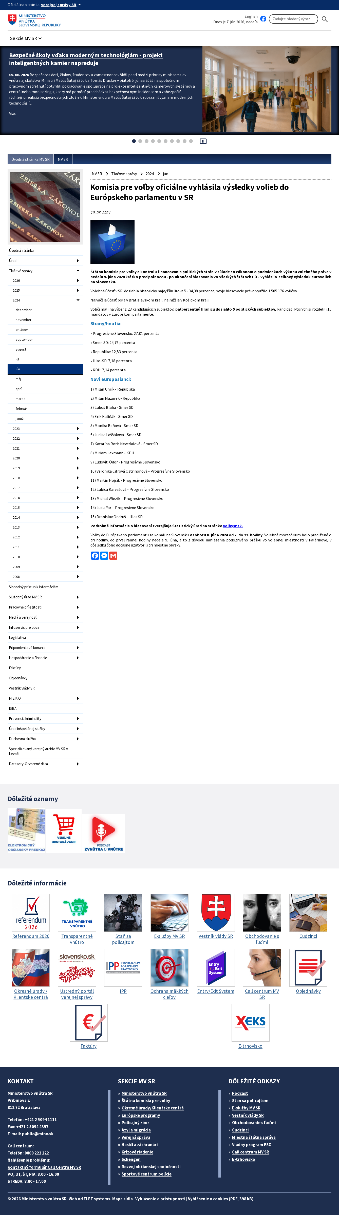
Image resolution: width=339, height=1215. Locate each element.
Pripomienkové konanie (27, 647)
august (21, 349)
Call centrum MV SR (250, 1152)
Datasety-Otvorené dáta (28, 763)
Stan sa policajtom (250, 1100)
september (24, 339)
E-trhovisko (243, 1159)
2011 (16, 547)
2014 (16, 517)
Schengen (131, 1159)
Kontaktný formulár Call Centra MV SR (44, 1167)
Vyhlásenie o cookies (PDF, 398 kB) (221, 1199)
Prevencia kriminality (25, 718)
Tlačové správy (20, 270)
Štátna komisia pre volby (146, 1100)
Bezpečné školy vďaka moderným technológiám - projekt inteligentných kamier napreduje (86, 59)
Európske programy (141, 1115)
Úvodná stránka (21, 250)
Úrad (12, 260)
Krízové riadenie (137, 1152)
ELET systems (97, 1199)
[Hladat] (324, 19)
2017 (16, 487)
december (24, 310)
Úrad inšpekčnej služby (27, 728)
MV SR (63, 159)
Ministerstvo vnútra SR (144, 1093)
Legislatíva (17, 637)
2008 (16, 576)
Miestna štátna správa (254, 1137)
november (23, 319)
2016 (16, 497)
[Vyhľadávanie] (293, 19)
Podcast (240, 1093)
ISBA (12, 708)
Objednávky (18, 678)
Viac (12, 113)
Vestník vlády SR (22, 688)
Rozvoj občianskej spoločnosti (151, 1166)
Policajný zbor (135, 1122)
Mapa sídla (122, 1199)
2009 (16, 566)
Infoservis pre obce (24, 627)
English (251, 16)
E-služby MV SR (246, 1108)
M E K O (15, 698)
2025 (16, 290)
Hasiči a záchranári (140, 1144)
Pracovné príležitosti (25, 607)
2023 (16, 428)
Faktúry (15, 667)
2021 (16, 448)
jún (18, 369)
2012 (16, 537)
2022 (16, 438)
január (20, 418)
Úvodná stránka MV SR (30, 159)
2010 (16, 557)
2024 (16, 300)
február (21, 408)
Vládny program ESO (252, 1144)
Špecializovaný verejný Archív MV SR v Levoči (38, 751)
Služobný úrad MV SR (25, 597)
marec (20, 398)
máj (18, 379)
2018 (16, 478)
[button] (26, 37)
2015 (16, 507)
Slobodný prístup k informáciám (33, 586)
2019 (16, 468)
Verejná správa (136, 1137)
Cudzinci (240, 1130)
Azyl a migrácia (136, 1130)
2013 (16, 527)
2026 (16, 280)
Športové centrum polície (147, 1174)
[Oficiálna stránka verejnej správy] (62, 5)
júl (17, 359)
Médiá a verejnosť (23, 617)
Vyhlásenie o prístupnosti (160, 1199)
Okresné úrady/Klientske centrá (153, 1108)
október (22, 329)
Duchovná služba (22, 738)
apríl (19, 389)
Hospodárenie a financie (28, 657)
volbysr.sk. (233, 525)
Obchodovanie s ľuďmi (254, 1122)
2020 (16, 458)
